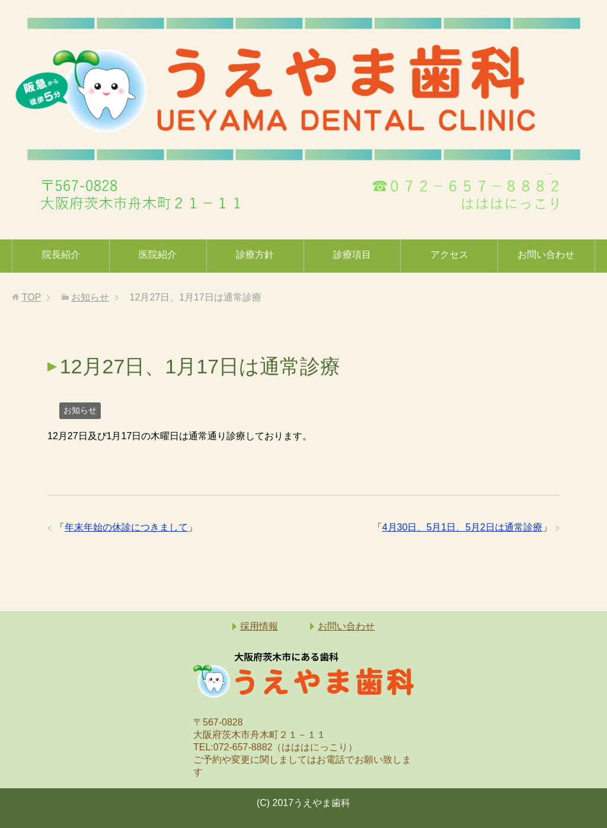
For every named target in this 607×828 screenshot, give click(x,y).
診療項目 (352, 255)
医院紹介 (158, 255)
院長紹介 (61, 255)
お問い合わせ (545, 255)
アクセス (449, 255)
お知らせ (80, 410)
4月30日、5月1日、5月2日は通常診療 (462, 527)
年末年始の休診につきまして (126, 527)
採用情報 (259, 626)
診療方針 (255, 255)
